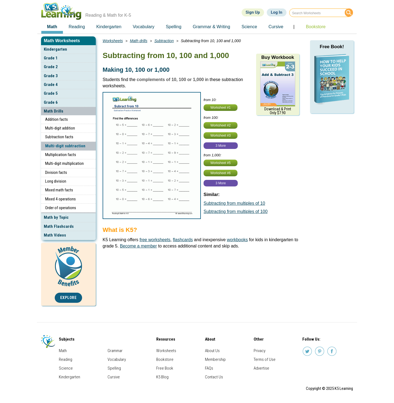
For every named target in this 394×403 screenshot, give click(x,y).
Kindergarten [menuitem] (108, 26)
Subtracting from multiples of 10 (234, 203)
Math (63, 350)
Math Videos (55, 235)
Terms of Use (265, 359)
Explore (68, 297)
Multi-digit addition (60, 128)
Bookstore (164, 359)
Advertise (261, 368)
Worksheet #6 (220, 173)
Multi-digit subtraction (65, 145)
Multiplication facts (60, 154)
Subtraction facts (59, 136)
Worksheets (113, 41)
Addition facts (56, 119)
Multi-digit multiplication (64, 163)
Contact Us (214, 377)
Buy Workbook (277, 57)
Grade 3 (51, 75)
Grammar (115, 350)
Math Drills (53, 111)
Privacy (259, 350)
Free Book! (332, 46)
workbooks (237, 239)
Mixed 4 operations (60, 199)
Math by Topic (56, 217)
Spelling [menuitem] (173, 26)
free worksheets (155, 239)
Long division (55, 181)
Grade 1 (51, 58)
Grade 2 (51, 66)
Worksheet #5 (220, 163)
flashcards (183, 239)
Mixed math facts (59, 190)
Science (66, 368)
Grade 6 (51, 102)
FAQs (209, 368)
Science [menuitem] (249, 26)
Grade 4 (51, 84)
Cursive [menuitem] (275, 26)
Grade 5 (51, 93)
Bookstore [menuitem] (316, 26)
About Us (212, 350)
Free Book (164, 368)
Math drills (138, 41)
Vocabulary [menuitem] (143, 26)
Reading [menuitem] (77, 26)
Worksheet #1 (220, 108)
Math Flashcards (59, 226)
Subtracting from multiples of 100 (236, 211)
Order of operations (60, 207)
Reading (65, 359)
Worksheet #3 (220, 135)
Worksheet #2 (220, 125)
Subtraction (164, 41)
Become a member (138, 246)
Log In (276, 12)
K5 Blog (162, 377)
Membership (215, 359)
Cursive (114, 377)
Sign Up (253, 12)
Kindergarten (55, 49)
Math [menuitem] (52, 26)
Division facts (56, 172)
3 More (221, 146)
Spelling (114, 368)
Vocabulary (117, 359)
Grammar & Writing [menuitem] (211, 26)
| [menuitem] (293, 26)
